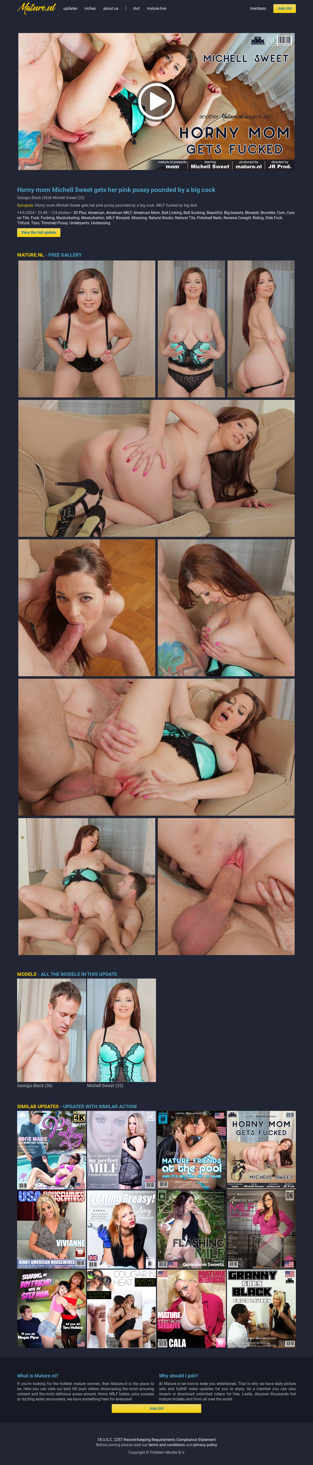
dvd (136, 8)
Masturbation (92, 217)
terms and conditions (166, 1444)
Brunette (268, 212)
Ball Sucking (194, 212)
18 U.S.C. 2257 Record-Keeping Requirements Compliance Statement (156, 1439)
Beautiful (214, 212)
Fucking (48, 217)
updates (70, 8)
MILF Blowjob (118, 217)
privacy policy (205, 1444)
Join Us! (285, 8)
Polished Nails (209, 217)
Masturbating (67, 217)
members (258, 8)
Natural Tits (185, 217)
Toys (35, 223)
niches (90, 8)
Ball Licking (172, 212)
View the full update (38, 232)
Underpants (79, 223)
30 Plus (79, 212)
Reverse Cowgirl (237, 217)
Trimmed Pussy (54, 223)
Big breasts (233, 212)
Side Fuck (273, 217)
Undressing (100, 223)
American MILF (119, 212)
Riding (258, 217)
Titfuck (23, 223)
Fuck (35, 217)
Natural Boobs (161, 217)
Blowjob (252, 212)
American (96, 212)
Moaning (139, 217)
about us (110, 8)
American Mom (147, 212)
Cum (281, 212)
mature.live (156, 8)
